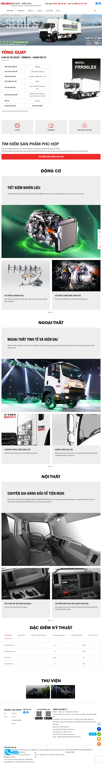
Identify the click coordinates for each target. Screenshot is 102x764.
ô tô (5, 713)
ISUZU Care (49, 10)
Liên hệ (13, 723)
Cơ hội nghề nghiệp (17, 720)
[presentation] (5, 29)
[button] (49, 41)
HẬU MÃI (92, 734)
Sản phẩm (7, 710)
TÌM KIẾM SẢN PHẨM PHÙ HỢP (51, 156)
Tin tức (58, 10)
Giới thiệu (14, 713)
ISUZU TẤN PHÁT (17, 710)
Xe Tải (5, 717)
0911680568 (14, 752)
